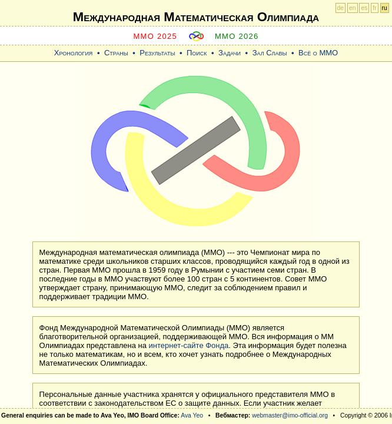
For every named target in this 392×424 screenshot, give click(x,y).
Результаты (157, 52)
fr (374, 8)
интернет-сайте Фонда (189, 345)
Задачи (229, 52)
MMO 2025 (155, 36)
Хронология (73, 52)
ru (384, 8)
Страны (116, 52)
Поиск (197, 52)
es (364, 8)
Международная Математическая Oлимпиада (196, 16)
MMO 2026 (237, 36)
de (340, 8)
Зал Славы (270, 52)
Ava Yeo (192, 415)
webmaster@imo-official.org (290, 415)
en (352, 8)
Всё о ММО (318, 52)
